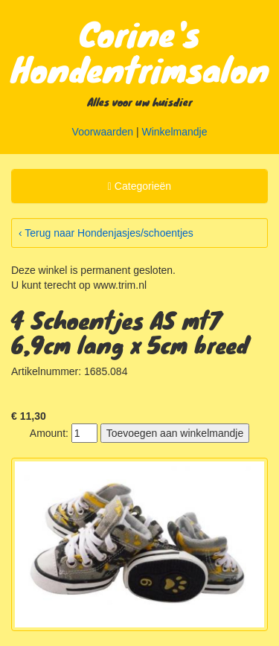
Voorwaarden (103, 132)
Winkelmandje (175, 132)
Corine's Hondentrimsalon (140, 50)
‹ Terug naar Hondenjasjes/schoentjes (106, 233)
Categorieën (139, 188)
